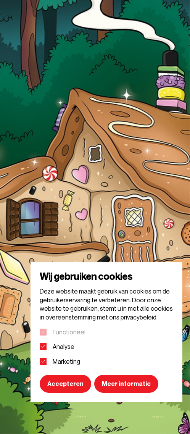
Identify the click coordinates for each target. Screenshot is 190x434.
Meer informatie (126, 383)
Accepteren (65, 383)
